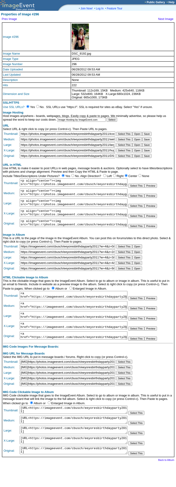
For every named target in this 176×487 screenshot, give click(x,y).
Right (120, 176)
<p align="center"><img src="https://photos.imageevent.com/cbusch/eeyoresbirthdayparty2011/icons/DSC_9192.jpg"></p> (73, 183)
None (145, 176)
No (77, 176)
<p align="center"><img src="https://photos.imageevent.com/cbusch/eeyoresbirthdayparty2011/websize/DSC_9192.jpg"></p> (73, 194)
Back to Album (166, 480)
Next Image (165, 19)
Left (109, 176)
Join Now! (87, 8)
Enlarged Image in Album (89, 295)
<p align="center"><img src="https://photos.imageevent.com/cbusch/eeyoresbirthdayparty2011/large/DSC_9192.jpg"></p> (73, 206)
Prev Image (9, 19)
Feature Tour (114, 8)
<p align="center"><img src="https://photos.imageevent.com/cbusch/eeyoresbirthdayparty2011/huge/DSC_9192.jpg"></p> (73, 217)
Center (132, 176)
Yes (67, 176)
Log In (99, 8)
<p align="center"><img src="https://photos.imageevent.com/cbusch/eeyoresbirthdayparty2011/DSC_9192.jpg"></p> (73, 229)
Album (59, 295)
